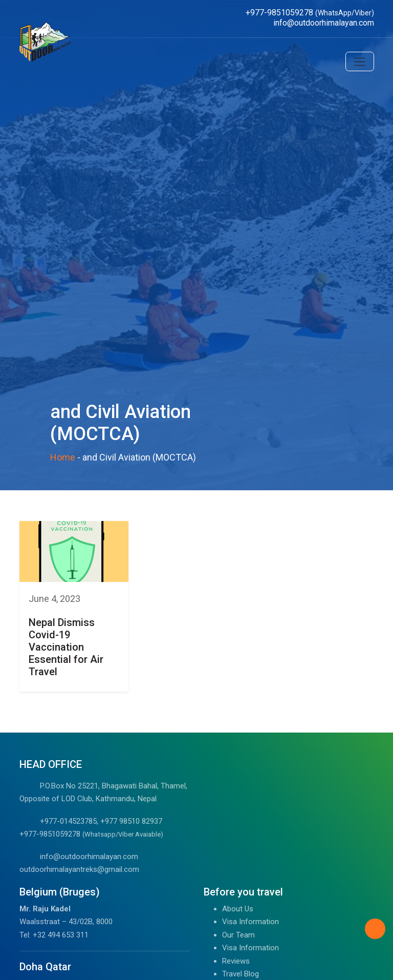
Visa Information (250, 921)
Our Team (238, 935)
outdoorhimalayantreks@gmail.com (79, 869)
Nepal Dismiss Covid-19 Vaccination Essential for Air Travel (66, 647)
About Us (237, 908)
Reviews (236, 961)
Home (62, 457)
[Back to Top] (375, 929)
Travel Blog (240, 973)
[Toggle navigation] (359, 61)
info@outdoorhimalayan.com (89, 856)
